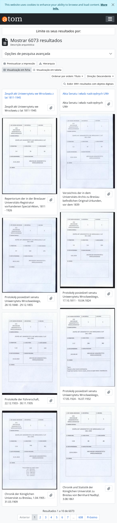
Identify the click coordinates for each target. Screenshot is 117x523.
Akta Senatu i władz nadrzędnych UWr (86, 93)
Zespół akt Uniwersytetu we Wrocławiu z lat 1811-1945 (29, 95)
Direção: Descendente (99, 76)
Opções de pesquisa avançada (27, 53)
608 (81, 517)
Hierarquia (47, 63)
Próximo (92, 517)
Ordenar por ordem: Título (66, 76)
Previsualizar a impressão (19, 63)
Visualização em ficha (16, 69)
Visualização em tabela (47, 69)
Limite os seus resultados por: (58, 31)
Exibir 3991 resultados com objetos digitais (88, 83)
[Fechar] (113, 4)
